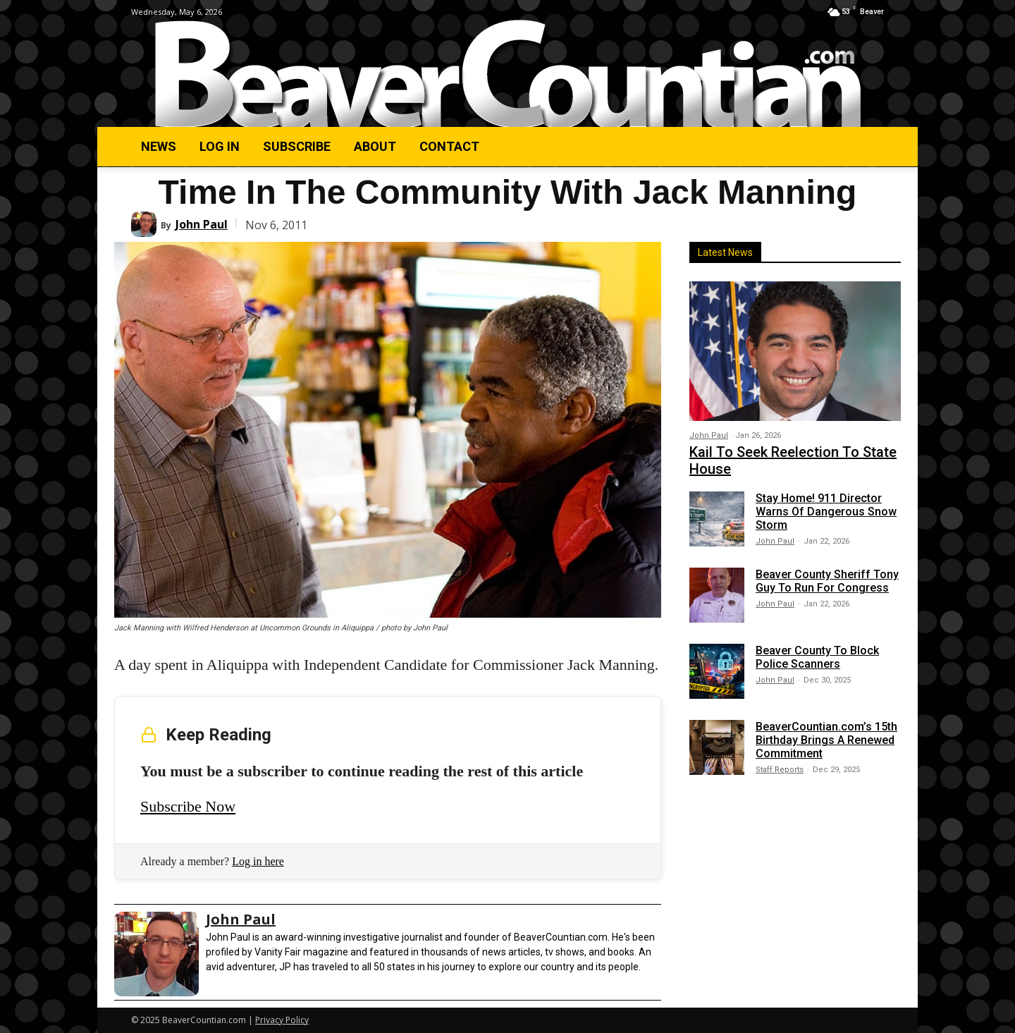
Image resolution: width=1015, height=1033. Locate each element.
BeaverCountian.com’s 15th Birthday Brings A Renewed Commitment (826, 740)
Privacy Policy (282, 1020)
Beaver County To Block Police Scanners (817, 657)
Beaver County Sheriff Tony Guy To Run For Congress (827, 581)
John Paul (202, 224)
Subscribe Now (187, 806)
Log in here (258, 861)
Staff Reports (780, 769)
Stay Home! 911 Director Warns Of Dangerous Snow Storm (826, 511)
